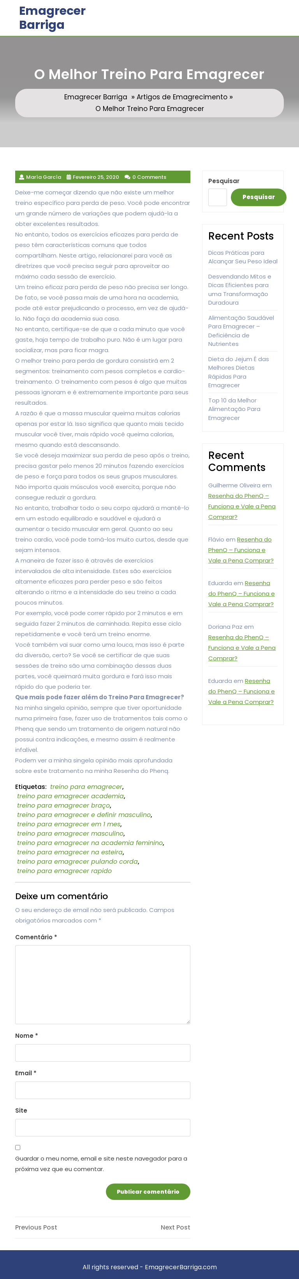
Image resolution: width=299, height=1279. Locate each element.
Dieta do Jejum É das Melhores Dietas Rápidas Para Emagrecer (238, 372)
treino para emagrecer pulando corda (77, 861)
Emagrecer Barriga (52, 18)
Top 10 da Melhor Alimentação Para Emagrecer (234, 409)
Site (21, 1110)
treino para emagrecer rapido (64, 870)
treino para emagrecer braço (63, 805)
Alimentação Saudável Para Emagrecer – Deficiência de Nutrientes (241, 331)
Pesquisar (223, 181)
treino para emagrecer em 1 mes (68, 824)
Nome (26, 1036)
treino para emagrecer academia (70, 796)
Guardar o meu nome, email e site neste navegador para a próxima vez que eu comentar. (101, 1163)
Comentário (36, 937)
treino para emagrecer (86, 786)
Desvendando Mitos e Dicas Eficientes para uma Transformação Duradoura (239, 289)
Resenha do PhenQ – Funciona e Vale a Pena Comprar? (242, 506)
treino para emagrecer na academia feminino (90, 842)
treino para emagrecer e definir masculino (84, 814)
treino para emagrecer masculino (70, 833)
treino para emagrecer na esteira (70, 852)
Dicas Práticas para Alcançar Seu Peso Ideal (243, 257)
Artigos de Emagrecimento (182, 97)
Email (26, 1073)
